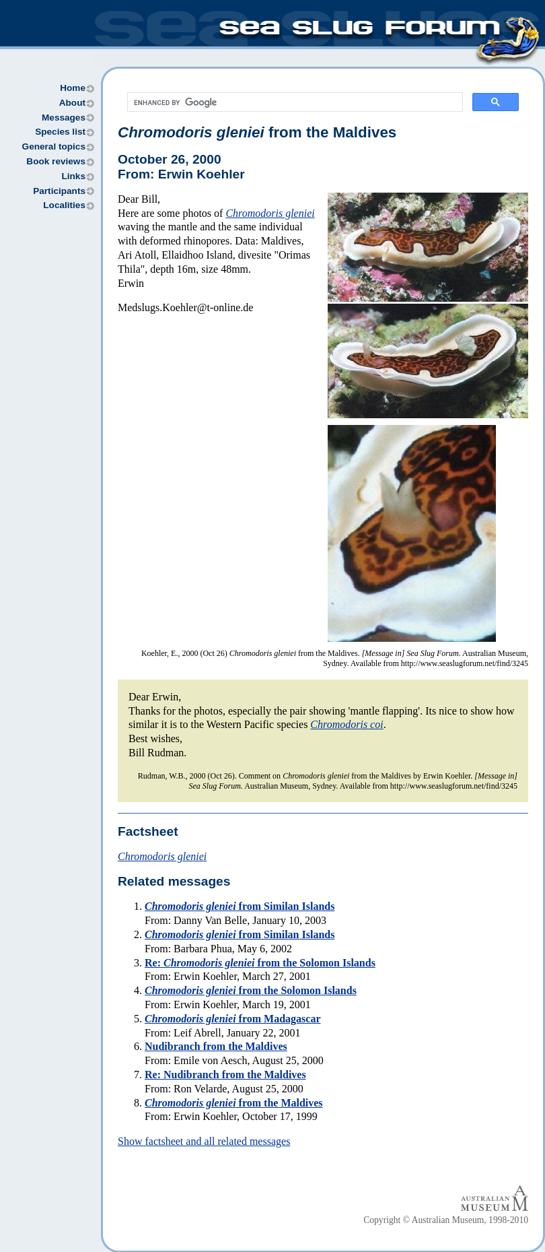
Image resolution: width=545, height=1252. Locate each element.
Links (73, 176)
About (72, 103)
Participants (59, 191)
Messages (63, 117)
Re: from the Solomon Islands (260, 962)
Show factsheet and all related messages (204, 1141)
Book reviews (55, 161)
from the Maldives (257, 132)
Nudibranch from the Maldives (216, 1046)
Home (72, 88)
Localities (64, 205)
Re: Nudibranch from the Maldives (225, 1074)
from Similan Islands (239, 906)
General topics (53, 146)
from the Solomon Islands (251, 990)
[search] (293, 102)
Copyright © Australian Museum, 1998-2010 (445, 1220)
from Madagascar (232, 1018)
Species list (60, 132)
